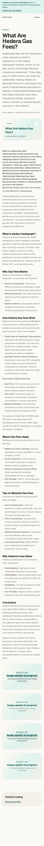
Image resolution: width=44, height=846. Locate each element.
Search (37, 17)
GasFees (7, 17)
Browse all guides (13, 802)
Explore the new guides (11, 10)
